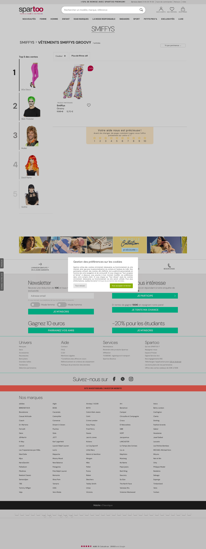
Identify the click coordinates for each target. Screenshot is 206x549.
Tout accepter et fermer (121, 286)
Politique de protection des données (110, 281)
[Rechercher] (141, 9)
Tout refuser (80, 286)
